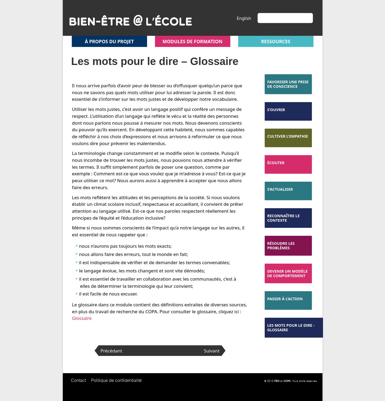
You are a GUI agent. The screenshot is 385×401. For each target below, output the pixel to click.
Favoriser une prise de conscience (288, 84)
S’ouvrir (276, 109)
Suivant (211, 351)
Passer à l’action (285, 298)
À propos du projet (109, 41)
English (244, 18)
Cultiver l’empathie (287, 136)
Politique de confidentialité (116, 380)
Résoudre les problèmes (281, 245)
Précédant (111, 351)
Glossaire (82, 318)
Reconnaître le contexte (283, 218)
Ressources (275, 41)
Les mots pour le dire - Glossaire (291, 327)
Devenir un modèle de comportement (287, 273)
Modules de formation (193, 41)
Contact (78, 380)
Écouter (276, 162)
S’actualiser (280, 189)
